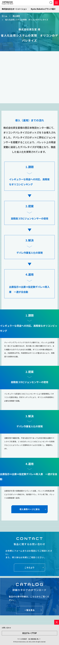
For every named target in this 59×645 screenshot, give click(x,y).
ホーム (4, 16)
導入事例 (16, 16)
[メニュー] (56, 2)
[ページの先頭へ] (56, 622)
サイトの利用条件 (22, 639)
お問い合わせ (6, 628)
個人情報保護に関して (34, 639)
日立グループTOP (29, 633)
